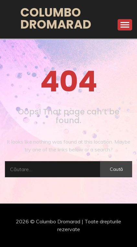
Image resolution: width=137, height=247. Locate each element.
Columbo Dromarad (55, 18)
